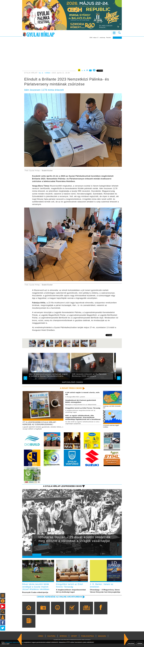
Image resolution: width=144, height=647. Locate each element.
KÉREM (139, 643)
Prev (35, 547)
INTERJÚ (63, 639)
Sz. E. (41, 73)
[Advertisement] (72, 54)
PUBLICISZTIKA (87, 639)
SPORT (74, 639)
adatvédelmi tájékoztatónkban (14, 642)
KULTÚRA (51, 639)
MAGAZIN (102, 639)
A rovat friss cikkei (70, 388)
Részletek (131, 643)
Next (119, 547)
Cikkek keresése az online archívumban (58, 600)
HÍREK (48, 73)
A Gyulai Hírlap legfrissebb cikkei (61, 487)
